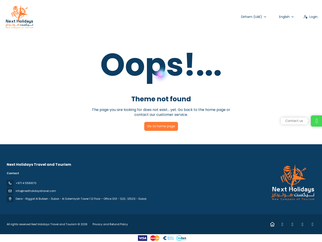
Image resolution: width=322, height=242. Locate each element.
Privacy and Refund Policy (110, 224)
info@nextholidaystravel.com (36, 191)
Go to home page (161, 126)
